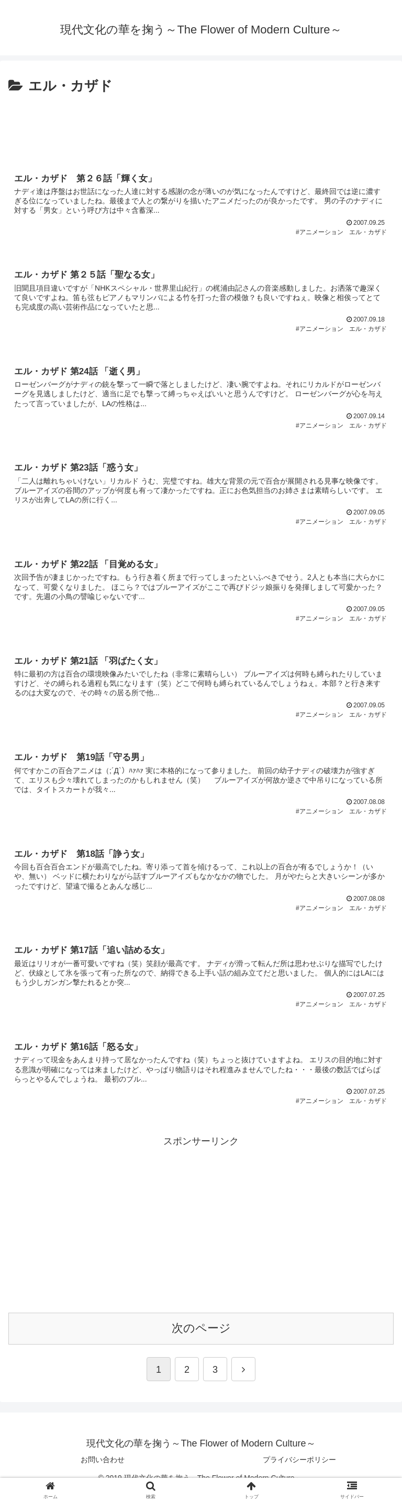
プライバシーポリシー (299, 1475)
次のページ (201, 1343)
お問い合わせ (103, 1475)
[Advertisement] (201, 127)
